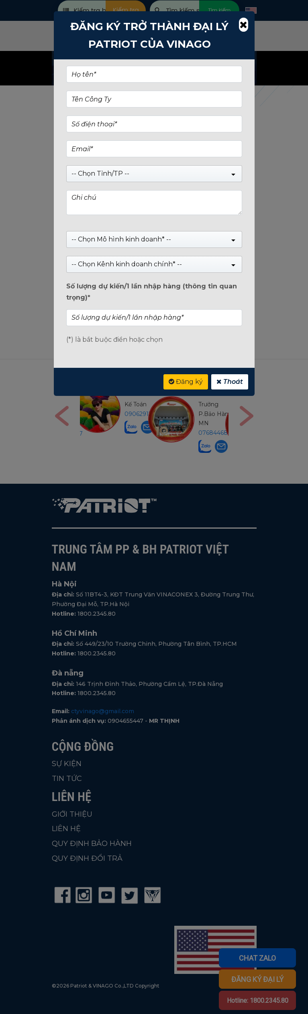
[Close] (243, 25)
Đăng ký (186, 381)
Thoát (229, 381)
